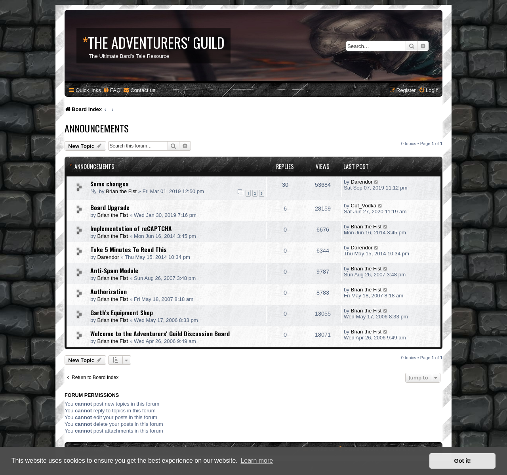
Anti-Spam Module (114, 270)
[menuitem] (111, 90)
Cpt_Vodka (364, 206)
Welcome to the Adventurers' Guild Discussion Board (160, 333)
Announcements (97, 128)
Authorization (108, 291)
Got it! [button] (462, 461)
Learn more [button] (256, 460)
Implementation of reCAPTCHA (131, 228)
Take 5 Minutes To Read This (128, 249)
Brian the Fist (121, 191)
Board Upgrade (110, 207)
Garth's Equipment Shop (121, 312)
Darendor (362, 182)
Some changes (109, 183)
